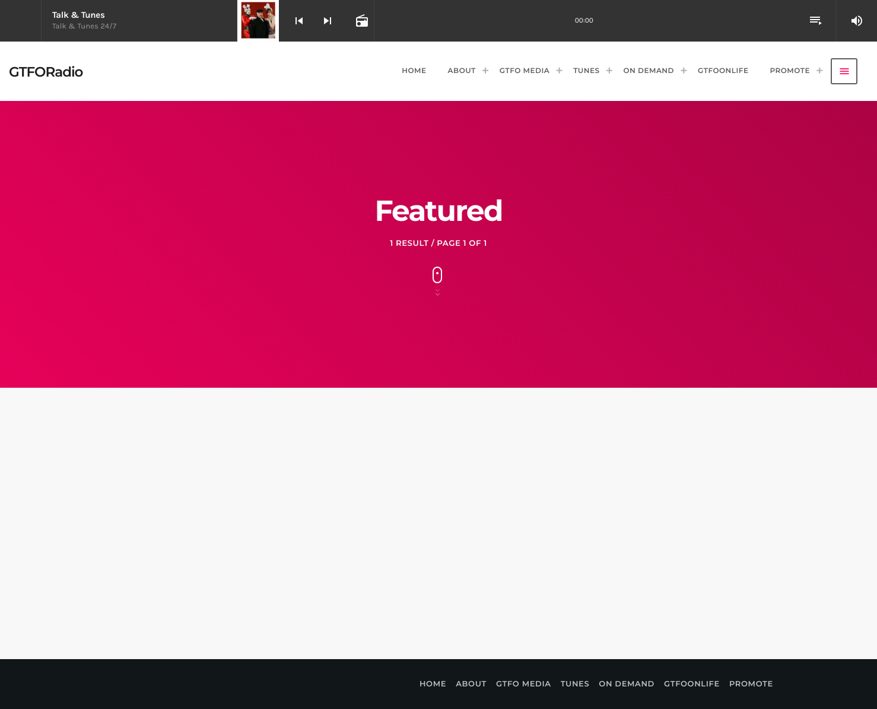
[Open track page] (361, 21)
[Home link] (45, 71)
